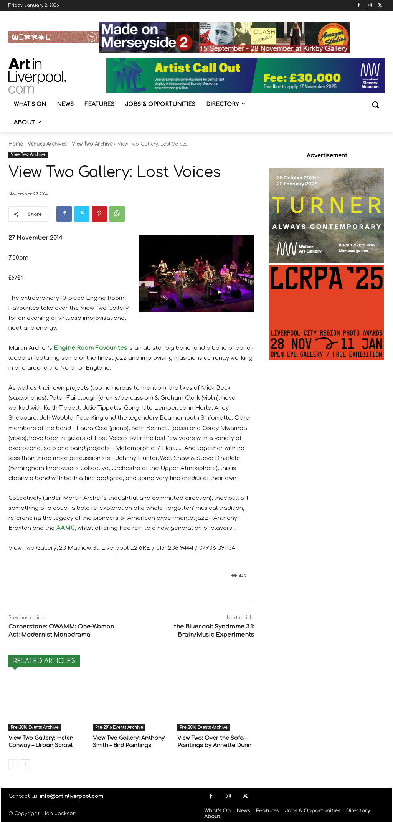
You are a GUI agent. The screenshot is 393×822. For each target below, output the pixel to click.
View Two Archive (92, 144)
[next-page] (25, 763)
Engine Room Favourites (90, 348)
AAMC (65, 528)
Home (15, 144)
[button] (375, 104)
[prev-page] (13, 763)
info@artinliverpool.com (71, 795)
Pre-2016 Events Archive (34, 727)
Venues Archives (47, 144)
